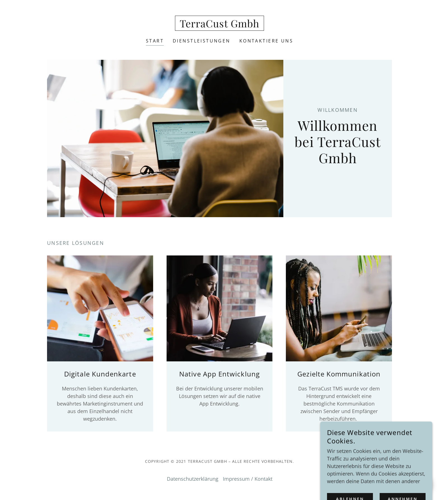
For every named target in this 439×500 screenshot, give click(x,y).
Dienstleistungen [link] (201, 41)
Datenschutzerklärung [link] (192, 478)
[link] (220, 25)
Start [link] (155, 41)
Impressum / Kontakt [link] (247, 478)
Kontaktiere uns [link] (266, 41)
